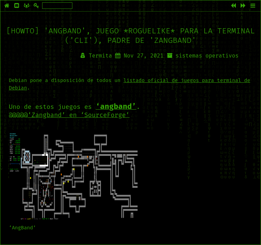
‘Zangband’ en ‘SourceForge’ (79, 115)
